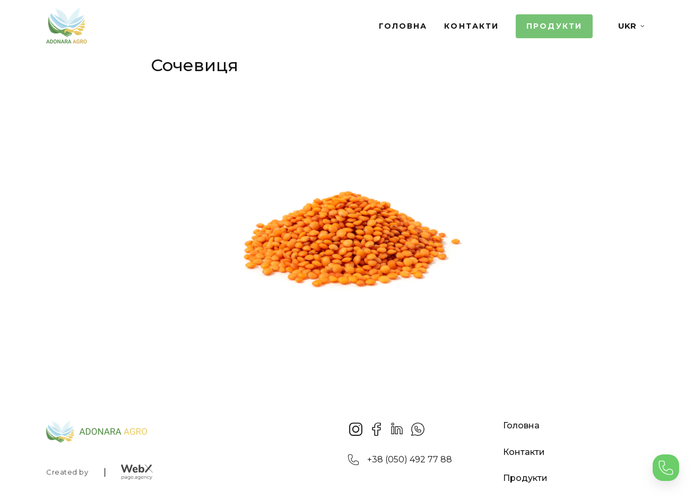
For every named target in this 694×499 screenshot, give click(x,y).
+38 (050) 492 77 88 (409, 459)
